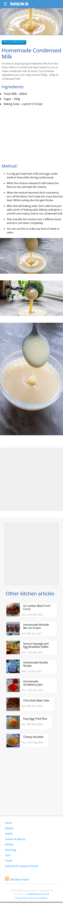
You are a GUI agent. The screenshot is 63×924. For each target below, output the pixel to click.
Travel (8, 860)
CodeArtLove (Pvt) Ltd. (38, 893)
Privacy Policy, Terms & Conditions (31, 898)
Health (9, 833)
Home (8, 822)
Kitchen (9, 844)
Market (9, 828)
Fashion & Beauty (15, 839)
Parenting (10, 849)
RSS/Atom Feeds (17, 879)
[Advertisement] (31, 479)
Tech (7, 855)
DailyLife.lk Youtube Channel (21, 866)
